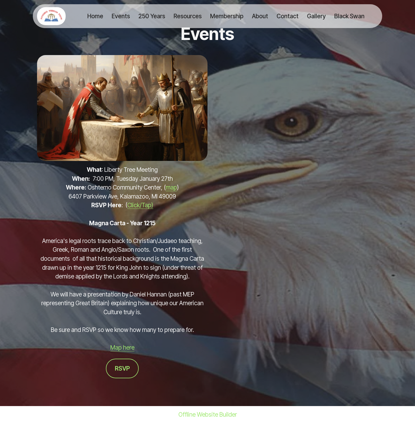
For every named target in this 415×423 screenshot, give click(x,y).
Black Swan (349, 16)
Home (95, 16)
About (260, 16)
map (171, 187)
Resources (188, 16)
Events (121, 16)
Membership (226, 16)
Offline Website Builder (207, 414)
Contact (288, 16)
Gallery (316, 16)
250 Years (151, 16)
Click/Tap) (140, 205)
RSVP (122, 368)
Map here (122, 347)
